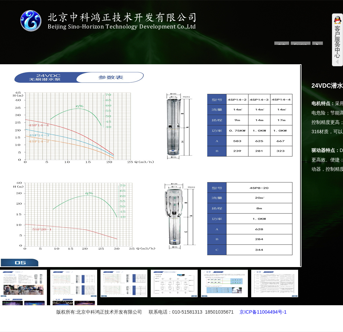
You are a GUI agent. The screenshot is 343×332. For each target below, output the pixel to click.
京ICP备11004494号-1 (262, 312)
